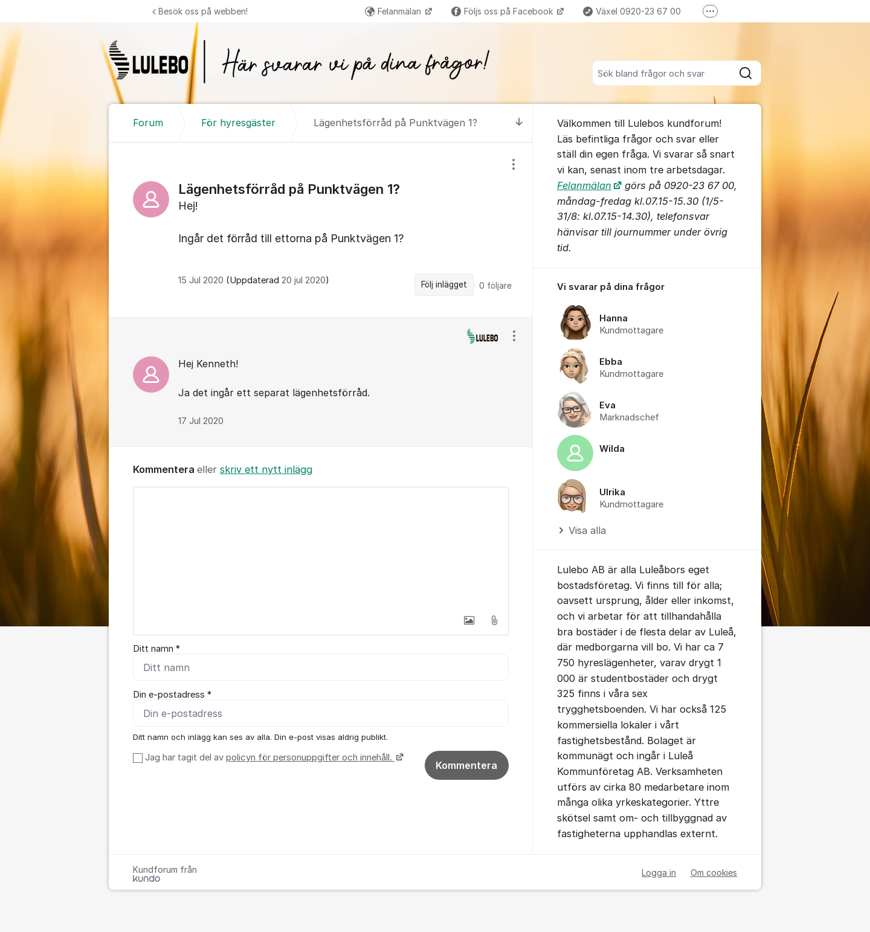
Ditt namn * (156, 648)
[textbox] (321, 547)
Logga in (659, 872)
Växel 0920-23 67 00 (632, 11)
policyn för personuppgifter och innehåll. (310, 757)
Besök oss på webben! (200, 11)
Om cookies (714, 872)
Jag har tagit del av (273, 757)
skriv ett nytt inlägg (266, 469)
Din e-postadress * (172, 694)
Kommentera (466, 765)
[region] (321, 230)
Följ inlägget (444, 284)
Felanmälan (394, 11)
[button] (468, 620)
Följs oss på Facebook (503, 11)
